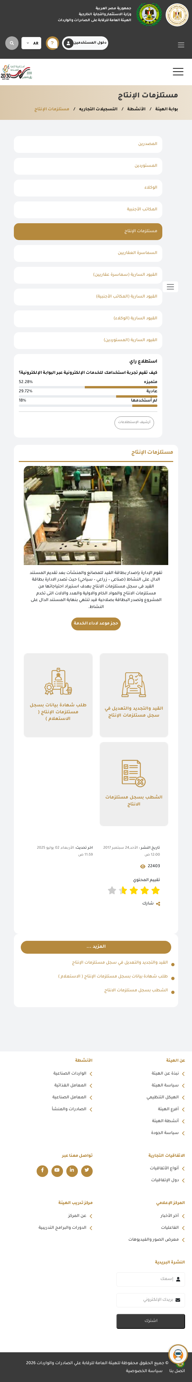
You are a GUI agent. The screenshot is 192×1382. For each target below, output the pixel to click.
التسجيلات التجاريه (97, 109)
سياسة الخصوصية (144, 1371)
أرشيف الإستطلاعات (134, 423)
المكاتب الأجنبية (142, 209)
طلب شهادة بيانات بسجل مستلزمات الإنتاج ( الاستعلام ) (58, 712)
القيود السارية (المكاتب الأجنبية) (126, 297)
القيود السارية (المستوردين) (130, 340)
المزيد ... (96, 946)
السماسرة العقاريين (137, 253)
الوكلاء (150, 188)
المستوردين (146, 166)
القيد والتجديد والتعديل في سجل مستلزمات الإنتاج (134, 713)
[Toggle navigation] (181, 45)
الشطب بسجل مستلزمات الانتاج (134, 801)
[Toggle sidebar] (170, 286)
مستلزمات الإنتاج (51, 109)
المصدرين (147, 144)
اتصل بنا (177, 1371)
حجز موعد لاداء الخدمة (96, 623)
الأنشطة (135, 109)
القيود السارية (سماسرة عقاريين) (125, 275)
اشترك (150, 1321)
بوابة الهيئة (166, 109)
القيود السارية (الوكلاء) (135, 318)
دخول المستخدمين (85, 43)
